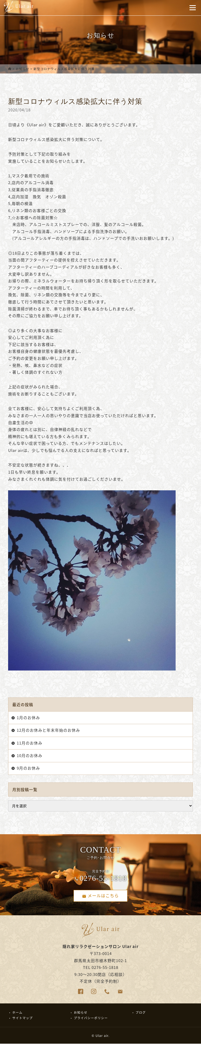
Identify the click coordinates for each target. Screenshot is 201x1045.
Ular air (102, 1036)
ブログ (141, 1013)
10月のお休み (29, 755)
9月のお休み (28, 768)
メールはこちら (100, 895)
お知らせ (22, 68)
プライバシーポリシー (91, 1018)
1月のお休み (28, 717)
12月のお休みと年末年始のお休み (48, 730)
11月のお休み (29, 743)
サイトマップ (22, 1018)
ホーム (17, 1013)
